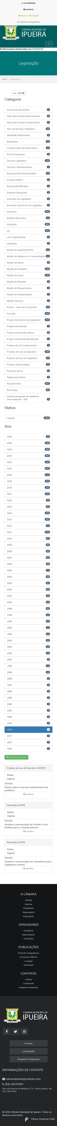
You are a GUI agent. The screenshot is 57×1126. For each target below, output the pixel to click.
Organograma (28, 912)
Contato (28, 979)
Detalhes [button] (28, 794)
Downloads (28, 965)
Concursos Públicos (28, 957)
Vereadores (29, 930)
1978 (18, 93)
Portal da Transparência (28, 22)
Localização (28, 983)
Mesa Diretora (28, 935)
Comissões (28, 939)
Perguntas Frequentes (28, 987)
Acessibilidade (28, 3)
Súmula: (9, 783)
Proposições (28, 916)
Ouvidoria (28, 9)
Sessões (28, 904)
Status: (10, 775)
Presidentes (28, 908)
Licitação (28, 961)
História (28, 900)
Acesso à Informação (28, 16)
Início (4, 79)
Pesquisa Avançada (16, 757)
